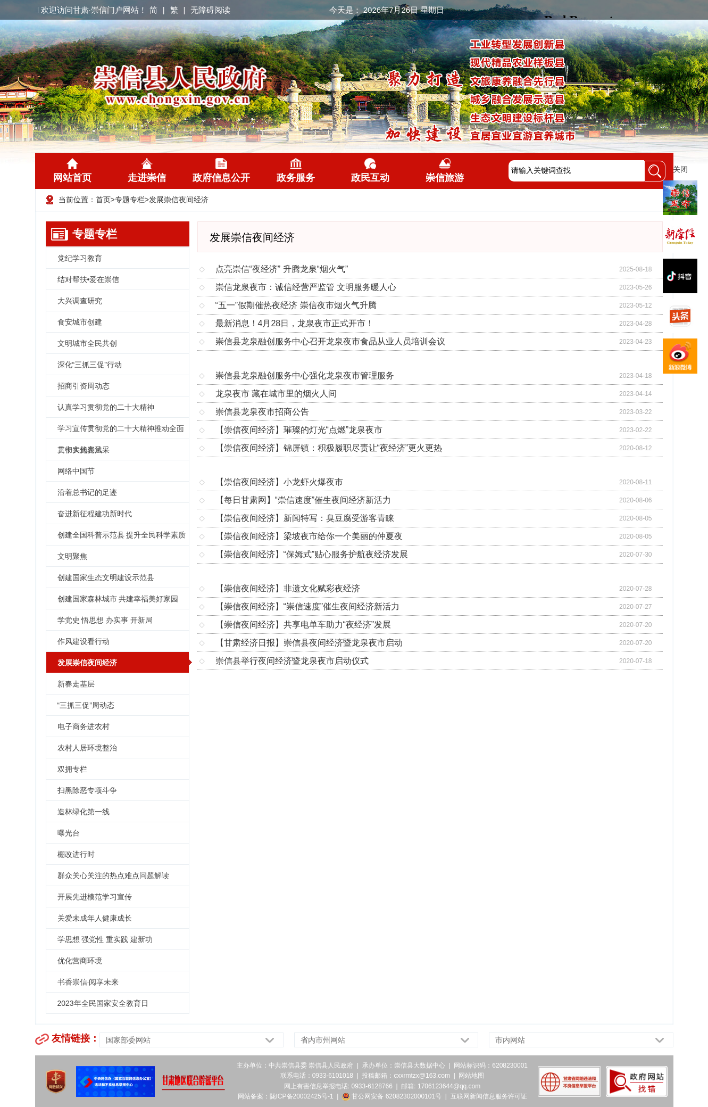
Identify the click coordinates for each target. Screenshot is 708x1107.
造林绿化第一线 (83, 811)
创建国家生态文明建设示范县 (105, 577)
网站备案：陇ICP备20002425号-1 (286, 1096)
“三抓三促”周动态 (85, 705)
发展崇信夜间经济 (179, 199)
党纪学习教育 (79, 258)
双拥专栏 (72, 769)
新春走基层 (76, 684)
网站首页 (72, 170)
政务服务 (296, 170)
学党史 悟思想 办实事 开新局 (105, 620)
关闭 (680, 169)
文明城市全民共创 (87, 343)
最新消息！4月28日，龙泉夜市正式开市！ (294, 323)
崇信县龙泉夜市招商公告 (262, 411)
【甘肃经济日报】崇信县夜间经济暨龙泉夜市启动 (309, 642)
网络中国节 (76, 471)
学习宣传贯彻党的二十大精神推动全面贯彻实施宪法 (120, 431)
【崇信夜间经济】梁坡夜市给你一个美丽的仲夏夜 (309, 536)
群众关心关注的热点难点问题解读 (113, 875)
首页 (103, 199)
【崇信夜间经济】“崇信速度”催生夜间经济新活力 (307, 606)
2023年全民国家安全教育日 (102, 1003)
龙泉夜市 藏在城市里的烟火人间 (276, 393)
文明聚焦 (72, 556)
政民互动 (370, 170)
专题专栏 (130, 199)
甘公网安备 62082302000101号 (392, 1096)
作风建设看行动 (83, 641)
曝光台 (68, 833)
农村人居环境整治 (87, 747)
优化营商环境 (79, 960)
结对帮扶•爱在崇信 (88, 279)
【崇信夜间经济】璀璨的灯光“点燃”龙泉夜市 (299, 429)
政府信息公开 (221, 170)
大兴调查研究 (79, 300)
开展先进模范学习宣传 (94, 897)
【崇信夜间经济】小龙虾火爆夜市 (279, 481)
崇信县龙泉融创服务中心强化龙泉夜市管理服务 (304, 375)
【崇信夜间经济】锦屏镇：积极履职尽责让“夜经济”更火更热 (329, 447)
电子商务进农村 (83, 726)
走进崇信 (147, 170)
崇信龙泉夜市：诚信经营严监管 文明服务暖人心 (305, 287)
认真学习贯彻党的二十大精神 (105, 407)
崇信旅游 (445, 170)
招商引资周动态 (83, 386)
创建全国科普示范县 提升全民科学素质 (121, 535)
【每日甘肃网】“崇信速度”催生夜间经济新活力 (303, 500)
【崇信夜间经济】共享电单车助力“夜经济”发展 (303, 624)
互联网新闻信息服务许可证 (489, 1096)
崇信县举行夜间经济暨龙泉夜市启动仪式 (292, 660)
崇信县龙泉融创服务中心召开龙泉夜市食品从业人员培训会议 (330, 341)
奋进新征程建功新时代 (94, 513)
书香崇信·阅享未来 (88, 982)
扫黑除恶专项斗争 (87, 790)
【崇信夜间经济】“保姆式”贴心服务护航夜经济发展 (312, 554)
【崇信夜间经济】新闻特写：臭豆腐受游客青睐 (304, 518)
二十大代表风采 (83, 449)
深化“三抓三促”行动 (89, 364)
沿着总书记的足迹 (87, 492)
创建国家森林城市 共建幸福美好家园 (118, 598)
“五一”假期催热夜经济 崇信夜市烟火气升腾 (296, 305)
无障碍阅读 (210, 9)
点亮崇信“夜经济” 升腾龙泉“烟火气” (281, 269)
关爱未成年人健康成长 (94, 918)
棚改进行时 (76, 854)
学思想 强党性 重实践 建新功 (105, 939)
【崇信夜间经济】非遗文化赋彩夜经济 (287, 588)
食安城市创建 (79, 322)
